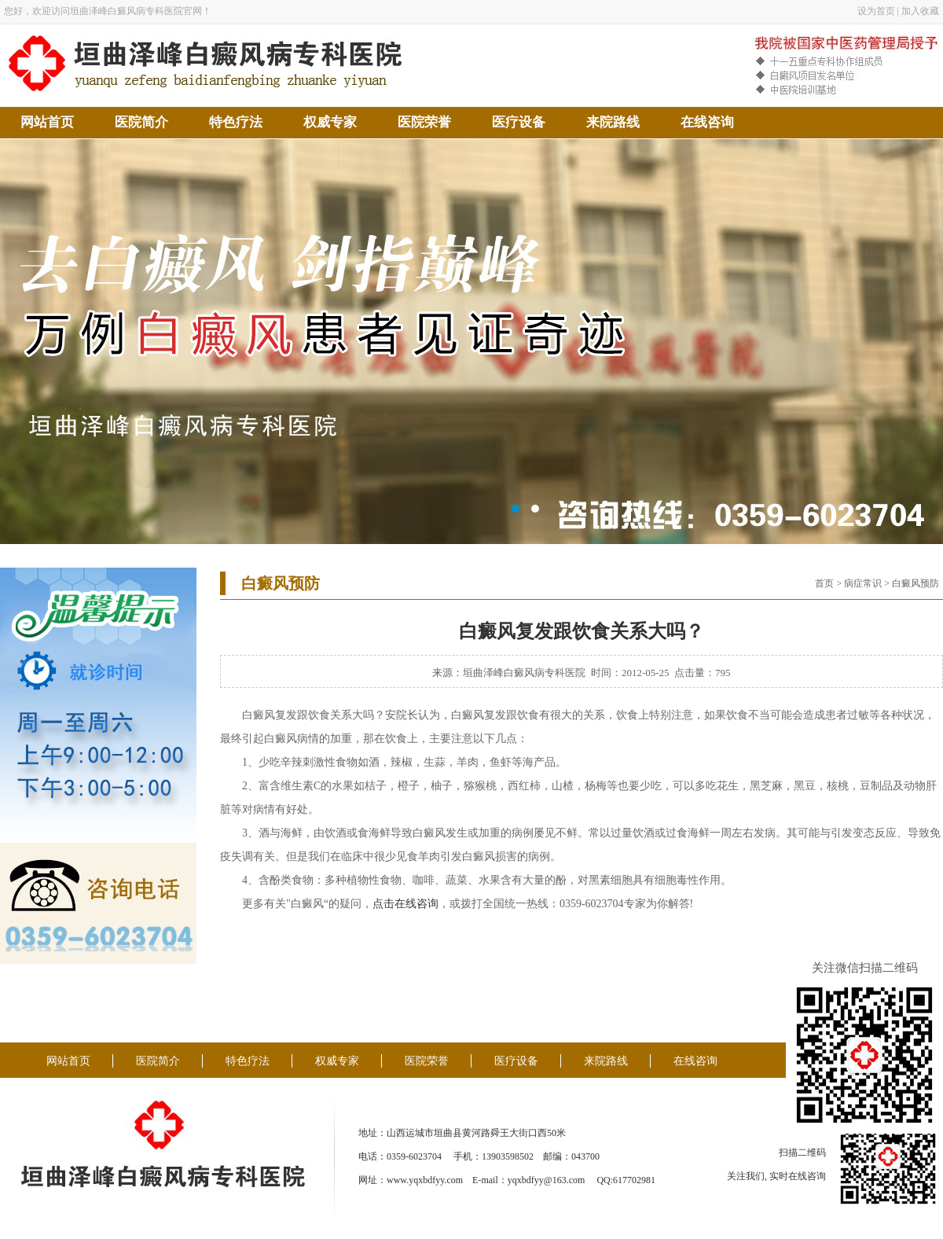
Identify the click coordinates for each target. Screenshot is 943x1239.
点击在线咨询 (405, 904)
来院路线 (613, 122)
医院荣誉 (424, 122)
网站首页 (47, 122)
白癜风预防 (915, 583)
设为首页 (876, 11)
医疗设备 (518, 122)
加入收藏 (920, 11)
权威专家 (330, 122)
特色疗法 (235, 122)
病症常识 (863, 583)
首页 (824, 583)
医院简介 (141, 122)
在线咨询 (707, 122)
